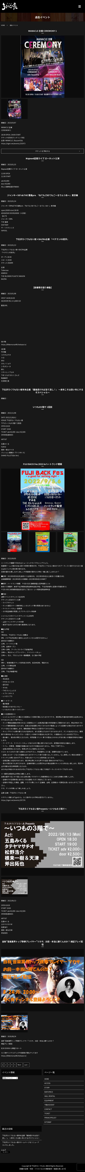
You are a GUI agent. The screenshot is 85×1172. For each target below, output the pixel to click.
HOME (3, 25)
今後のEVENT (49, 1105)
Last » (26, 1065)
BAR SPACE (48, 1092)
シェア (3, 1150)
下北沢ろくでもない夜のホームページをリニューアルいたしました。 (20, 1143)
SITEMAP (47, 1122)
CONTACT (48, 1109)
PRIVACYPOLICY (50, 1118)
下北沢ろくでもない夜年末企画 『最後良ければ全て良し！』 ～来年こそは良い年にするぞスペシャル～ (21, 1136)
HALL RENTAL (49, 1096)
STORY (47, 1087)
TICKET (47, 1113)
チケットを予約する (42, 151)
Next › (20, 1065)
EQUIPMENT (49, 1100)
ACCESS (47, 1083)
